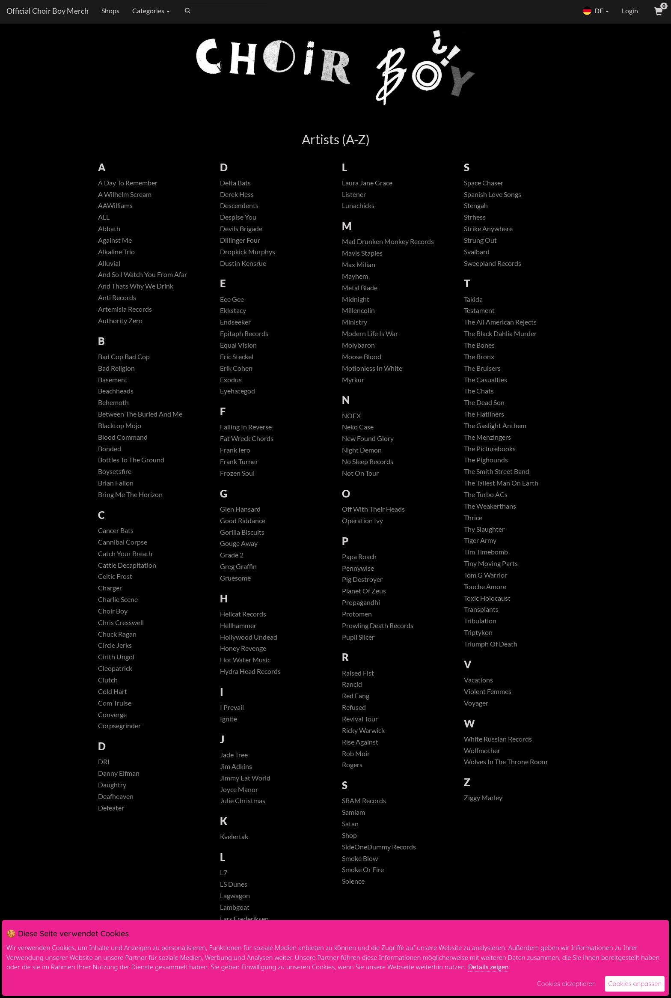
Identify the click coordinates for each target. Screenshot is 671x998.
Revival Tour (360, 719)
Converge (112, 714)
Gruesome (235, 578)
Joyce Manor (239, 789)
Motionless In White (372, 368)
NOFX (351, 415)
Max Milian (358, 264)
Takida (473, 299)
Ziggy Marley (483, 797)
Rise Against (360, 742)
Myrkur (353, 379)
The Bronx (479, 356)
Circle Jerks (115, 645)
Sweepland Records (492, 263)
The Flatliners (484, 414)
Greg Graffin (238, 566)
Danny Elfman (119, 773)
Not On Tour (360, 473)
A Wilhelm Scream (124, 194)
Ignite (228, 719)
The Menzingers (487, 437)
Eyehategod (237, 391)
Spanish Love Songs (492, 194)
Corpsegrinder (119, 725)
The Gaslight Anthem (495, 425)
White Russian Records (498, 739)
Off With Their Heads (373, 509)
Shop (349, 835)
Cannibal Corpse (122, 542)
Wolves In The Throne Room (505, 761)
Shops (110, 10)
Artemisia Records (125, 309)
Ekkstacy (233, 310)
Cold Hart (112, 691)
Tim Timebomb (486, 552)
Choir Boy (113, 611)
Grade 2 (231, 555)
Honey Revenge (243, 648)
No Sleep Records (367, 461)
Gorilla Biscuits (242, 532)
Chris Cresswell (121, 622)
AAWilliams (115, 205)
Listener (354, 194)
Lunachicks (358, 205)
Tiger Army (480, 540)
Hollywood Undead (248, 637)
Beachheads (116, 391)
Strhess (475, 217)
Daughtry (112, 785)
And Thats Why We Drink (135, 286)
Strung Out (480, 240)
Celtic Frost (115, 576)
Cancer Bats (116, 530)
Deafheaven (116, 796)
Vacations (478, 680)
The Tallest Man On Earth (501, 483)
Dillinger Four (240, 240)
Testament (479, 310)
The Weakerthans (490, 506)
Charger (110, 588)
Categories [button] (151, 10)
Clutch (108, 680)
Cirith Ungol (116, 656)
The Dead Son (484, 402)
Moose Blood (361, 356)
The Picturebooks (490, 448)
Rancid (352, 684)
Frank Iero (235, 450)
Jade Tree (234, 755)
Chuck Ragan (117, 634)
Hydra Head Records (250, 671)
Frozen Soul (237, 473)
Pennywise (358, 568)
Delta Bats (235, 183)
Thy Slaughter (484, 529)
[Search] (226, 10)
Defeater (111, 808)
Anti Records (117, 297)
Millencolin (358, 310)
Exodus (231, 379)
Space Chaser (483, 183)
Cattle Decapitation (127, 565)
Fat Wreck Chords (246, 438)
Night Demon (362, 450)
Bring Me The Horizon (130, 494)
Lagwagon (235, 895)
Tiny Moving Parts (491, 563)
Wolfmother (482, 750)
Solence (353, 881)
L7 (223, 872)
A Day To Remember (127, 183)
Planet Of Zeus (364, 591)
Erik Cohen (236, 368)
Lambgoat (234, 907)
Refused (354, 707)
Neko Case (358, 427)
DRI (104, 761)
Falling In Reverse (246, 427)
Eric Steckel (236, 356)
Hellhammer (238, 625)
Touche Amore (485, 586)
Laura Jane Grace (367, 183)
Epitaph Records (244, 333)
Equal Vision (238, 345)
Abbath (109, 228)
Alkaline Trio (116, 251)
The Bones (479, 345)
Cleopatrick (115, 668)
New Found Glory (368, 438)
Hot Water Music (245, 659)
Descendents (239, 205)
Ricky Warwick (363, 730)
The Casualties (485, 379)
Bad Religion (116, 368)
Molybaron (358, 345)
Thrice (473, 517)
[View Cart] (657, 10)
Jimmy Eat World (245, 778)
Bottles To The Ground (131, 460)
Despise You (238, 217)
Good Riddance (242, 520)
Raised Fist (358, 673)
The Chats (479, 391)
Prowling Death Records (377, 625)
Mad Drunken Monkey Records (388, 241)
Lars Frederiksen (244, 919)
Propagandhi (361, 602)
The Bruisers (482, 368)
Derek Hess (237, 194)
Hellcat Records (243, 614)
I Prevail (232, 707)
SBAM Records (364, 800)
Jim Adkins (236, 766)
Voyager (476, 703)
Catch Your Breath (125, 553)
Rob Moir (356, 753)
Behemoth (113, 402)
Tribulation (480, 621)
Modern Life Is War (370, 333)
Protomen (357, 614)
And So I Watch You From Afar (142, 274)
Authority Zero (120, 320)
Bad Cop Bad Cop (124, 356)
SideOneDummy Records (379, 847)
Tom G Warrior (485, 575)
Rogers (352, 764)
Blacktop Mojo (119, 425)
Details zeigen (488, 967)
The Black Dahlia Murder (500, 333)
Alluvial (109, 263)
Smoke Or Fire (363, 869)
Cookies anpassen (635, 984)
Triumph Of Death (490, 644)
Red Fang (355, 695)
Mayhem (355, 276)
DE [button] (595, 10)
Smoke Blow (360, 858)
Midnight (355, 299)
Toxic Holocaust (487, 598)
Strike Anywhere (488, 228)
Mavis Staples (362, 253)
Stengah (476, 205)
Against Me (115, 240)
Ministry (354, 322)
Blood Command (123, 437)
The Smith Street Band (496, 471)
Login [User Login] (630, 10)
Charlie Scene (118, 599)
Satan (350, 823)
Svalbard (477, 251)
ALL (104, 217)
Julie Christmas (242, 800)
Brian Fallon (116, 483)
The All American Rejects (500, 322)
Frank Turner (239, 461)
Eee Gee (232, 299)
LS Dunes (233, 884)
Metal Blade (359, 287)
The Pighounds (486, 460)
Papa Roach (359, 556)
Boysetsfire (114, 471)
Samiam (353, 812)
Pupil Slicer (358, 637)
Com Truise (114, 703)
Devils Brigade (241, 228)
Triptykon (478, 632)
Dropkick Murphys (247, 251)
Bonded (109, 448)
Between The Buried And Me (140, 414)
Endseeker (235, 322)
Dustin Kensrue (243, 263)
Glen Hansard (240, 509)
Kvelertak (234, 836)
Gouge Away (239, 543)
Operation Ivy (362, 520)
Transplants (481, 609)
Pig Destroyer (362, 579)
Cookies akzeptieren (566, 984)
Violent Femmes (487, 691)
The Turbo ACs (486, 494)
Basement (113, 379)
